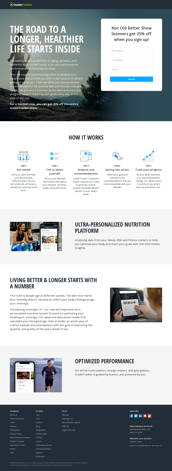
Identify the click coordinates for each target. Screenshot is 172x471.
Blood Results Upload (71, 422)
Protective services (44, 445)
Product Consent (17, 441)
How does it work (17, 445)
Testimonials (41, 434)
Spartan (39, 452)
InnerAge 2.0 (67, 418)
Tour (38, 418)
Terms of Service (17, 418)
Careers (13, 426)
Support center (136, 441)
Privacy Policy (15, 434)
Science (39, 422)
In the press (15, 430)
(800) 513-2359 (136, 432)
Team (12, 422)
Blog (38, 426)
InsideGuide (41, 430)
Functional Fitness (43, 449)
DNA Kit (65, 426)
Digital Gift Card (68, 430)
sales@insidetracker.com (140, 429)
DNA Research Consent (20, 437)
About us (13, 415)
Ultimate (65, 415)
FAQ (12, 452)
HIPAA (12, 449)
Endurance (40, 456)
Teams (39, 441)
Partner (39, 437)
